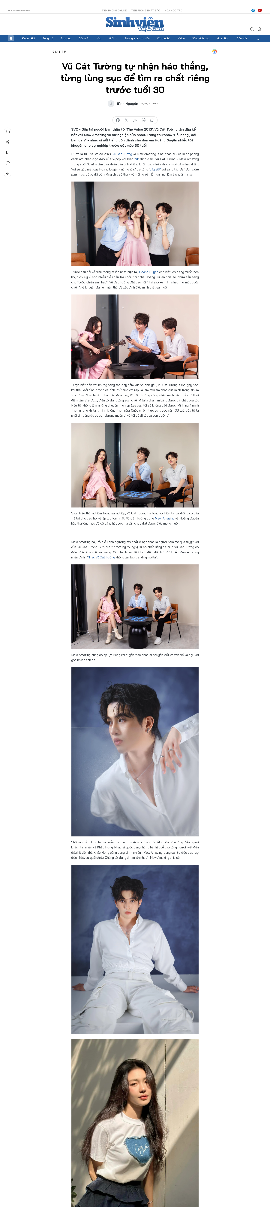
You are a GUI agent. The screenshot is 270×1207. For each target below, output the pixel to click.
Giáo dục (66, 38)
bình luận (152, 120)
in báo (143, 120)
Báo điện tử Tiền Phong (135, 24)
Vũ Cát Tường (122, 154)
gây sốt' (155, 169)
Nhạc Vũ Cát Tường (101, 557)
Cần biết (242, 38)
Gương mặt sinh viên (137, 38)
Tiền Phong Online (114, 10)
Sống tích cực (200, 38)
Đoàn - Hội (28, 38)
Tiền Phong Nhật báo (145, 10)
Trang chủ (11, 38)
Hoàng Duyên (148, 272)
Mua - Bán (223, 38)
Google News (215, 52)
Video (181, 38)
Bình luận (7, 163)
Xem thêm (259, 38)
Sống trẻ (48, 38)
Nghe (7, 131)
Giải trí (113, 38)
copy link (135, 120)
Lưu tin (7, 152)
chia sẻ (118, 120)
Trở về (7, 173)
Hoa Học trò (173, 10)
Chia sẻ (7, 142)
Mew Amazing (164, 518)
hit (136, 159)
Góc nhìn (84, 38)
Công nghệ (163, 38)
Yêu (99, 38)
